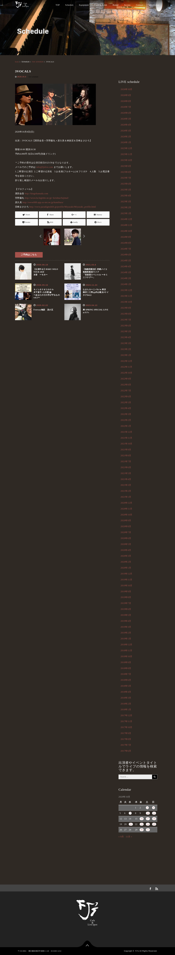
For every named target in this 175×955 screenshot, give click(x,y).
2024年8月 (126, 243)
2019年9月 (126, 591)
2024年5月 (126, 260)
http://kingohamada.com (36, 193)
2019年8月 (126, 597)
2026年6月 (126, 113)
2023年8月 (126, 314)
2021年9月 (126, 449)
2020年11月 (126, 509)
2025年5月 (126, 189)
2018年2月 (126, 704)
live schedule (37, 62)
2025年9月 (126, 166)
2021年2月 (126, 491)
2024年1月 (126, 284)
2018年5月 (126, 686)
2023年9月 (126, 308)
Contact (139, 5)
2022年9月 (126, 379)
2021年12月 (126, 432)
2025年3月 (126, 201)
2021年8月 (126, 455)
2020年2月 (126, 562)
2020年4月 (126, 550)
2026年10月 (126, 89)
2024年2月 (126, 278)
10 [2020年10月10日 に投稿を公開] (148, 813)
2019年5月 (126, 615)
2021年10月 (126, 443)
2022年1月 (126, 426)
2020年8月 (126, 526)
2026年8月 (126, 101)
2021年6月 (126, 467)
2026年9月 (126, 95)
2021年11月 (126, 438)
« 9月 (121, 836)
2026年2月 (126, 136)
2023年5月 (126, 331)
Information (153, 5)
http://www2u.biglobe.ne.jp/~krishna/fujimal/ (47, 198)
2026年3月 (126, 130)
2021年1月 (126, 497)
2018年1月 (126, 709)
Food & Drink (100, 5)
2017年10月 (126, 727)
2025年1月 (126, 213)
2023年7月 (126, 320)
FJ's (137, 951)
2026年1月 (126, 142)
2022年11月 (126, 367)
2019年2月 (126, 633)
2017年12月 (126, 715)
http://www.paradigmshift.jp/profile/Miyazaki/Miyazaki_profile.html (62, 207)
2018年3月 (126, 698)
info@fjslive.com (44, 167)
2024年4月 (126, 266)
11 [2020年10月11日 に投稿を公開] (154, 813)
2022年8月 (126, 384)
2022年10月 (126, 373)
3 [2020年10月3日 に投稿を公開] (147, 807)
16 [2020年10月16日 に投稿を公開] (141, 819)
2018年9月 (126, 662)
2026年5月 (126, 119)
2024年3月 (126, 272)
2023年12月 (126, 290)
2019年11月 (126, 579)
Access (127, 5)
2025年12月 (126, 148)
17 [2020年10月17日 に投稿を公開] (148, 819)
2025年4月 (126, 195)
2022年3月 (126, 414)
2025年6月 (126, 184)
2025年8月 (126, 172)
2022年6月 (126, 396)
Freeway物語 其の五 (43, 310)
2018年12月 (126, 644)
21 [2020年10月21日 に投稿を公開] (131, 824)
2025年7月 (126, 178)
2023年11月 (126, 296)
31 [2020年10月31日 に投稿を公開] (148, 830)
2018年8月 (126, 668)
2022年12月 (126, 361)
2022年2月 (126, 420)
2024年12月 (126, 219)
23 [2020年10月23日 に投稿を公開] (141, 824)
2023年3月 (126, 343)
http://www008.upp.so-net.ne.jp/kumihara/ (43, 202)
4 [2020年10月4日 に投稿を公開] (153, 807)
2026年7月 (126, 107)
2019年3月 (126, 627)
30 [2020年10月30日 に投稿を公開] (141, 830)
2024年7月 (126, 249)
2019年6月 (126, 609)
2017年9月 (126, 733)
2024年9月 (126, 237)
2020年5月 (126, 544)
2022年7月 (126, 390)
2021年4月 (126, 479)
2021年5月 (126, 473)
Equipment (84, 5)
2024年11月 (126, 225)
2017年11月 (126, 721)
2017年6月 (126, 751)
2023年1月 (126, 355)
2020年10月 (126, 514)
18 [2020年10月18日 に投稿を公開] (154, 819)
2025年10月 (126, 160)
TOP (58, 5)
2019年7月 (126, 603)
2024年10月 (126, 231)
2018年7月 (126, 674)
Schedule (69, 5)
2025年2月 (126, 207)
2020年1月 (126, 568)
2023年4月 (126, 337)
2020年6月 (126, 538)
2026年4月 (126, 125)
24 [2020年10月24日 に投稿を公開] (148, 824)
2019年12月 (126, 574)
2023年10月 (126, 302)
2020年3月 (126, 556)
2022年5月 (126, 402)
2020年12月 (126, 503)
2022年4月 (126, 408)
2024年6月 (126, 254)
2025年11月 (126, 154)
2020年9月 (126, 520)
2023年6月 (126, 325)
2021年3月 (126, 485)
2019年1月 (126, 638)
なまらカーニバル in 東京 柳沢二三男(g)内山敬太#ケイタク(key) (96, 292)
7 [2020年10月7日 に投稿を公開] (130, 813)
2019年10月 (126, 585)
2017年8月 (126, 739)
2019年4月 (126, 621)
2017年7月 (126, 745)
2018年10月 (126, 656)
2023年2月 (126, 349)
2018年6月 (126, 680)
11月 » (129, 836)
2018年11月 (126, 650)
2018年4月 (126, 692)
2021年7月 (126, 461)
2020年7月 (126, 532)
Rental (116, 5)
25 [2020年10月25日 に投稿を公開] (154, 824)
